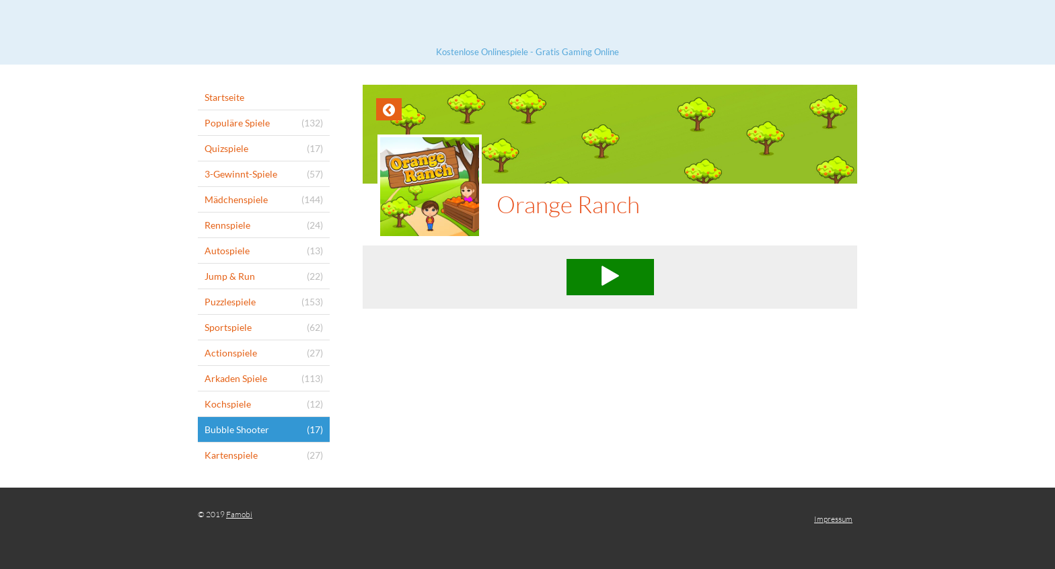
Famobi (239, 514)
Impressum (833, 519)
